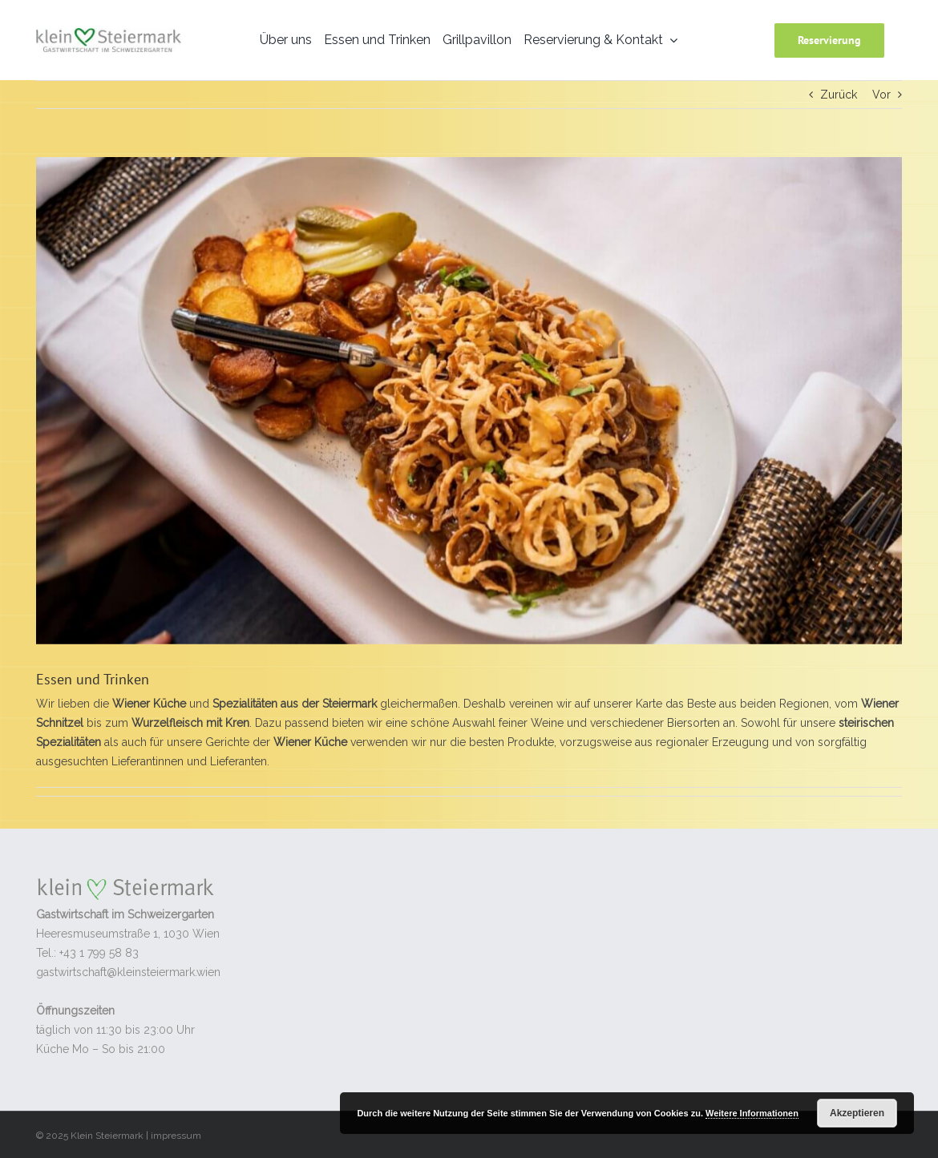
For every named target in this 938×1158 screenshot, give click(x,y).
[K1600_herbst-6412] (469, 400)
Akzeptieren (857, 1113)
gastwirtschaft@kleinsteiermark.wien (128, 972)
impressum (176, 1135)
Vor (881, 94)
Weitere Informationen (752, 1113)
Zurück (838, 94)
